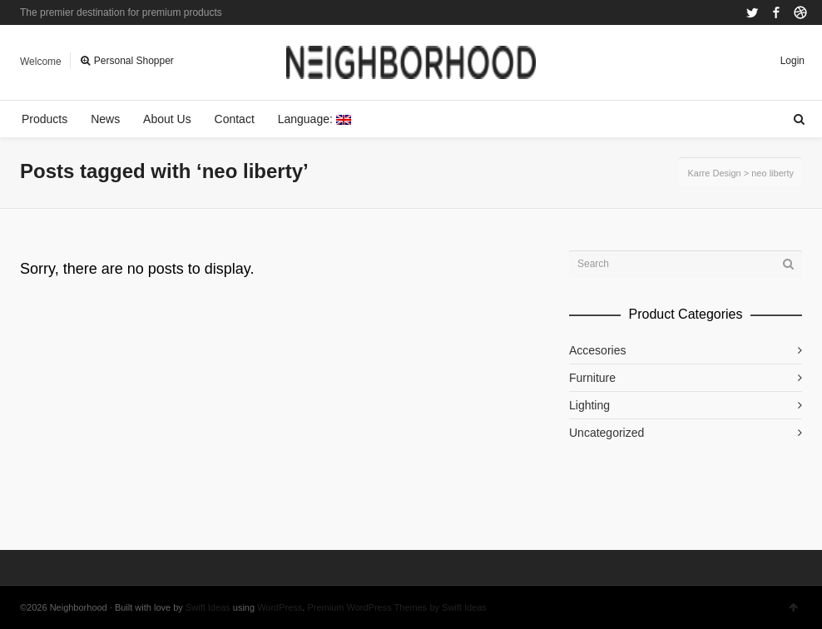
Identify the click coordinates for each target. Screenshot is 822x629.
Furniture (592, 377)
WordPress (279, 607)
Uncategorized (606, 432)
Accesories (597, 350)
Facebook (776, 12)
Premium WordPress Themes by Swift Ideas (396, 607)
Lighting (589, 405)
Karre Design (713, 173)
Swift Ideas (208, 607)
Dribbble (800, 12)
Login (792, 61)
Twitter (752, 12)
